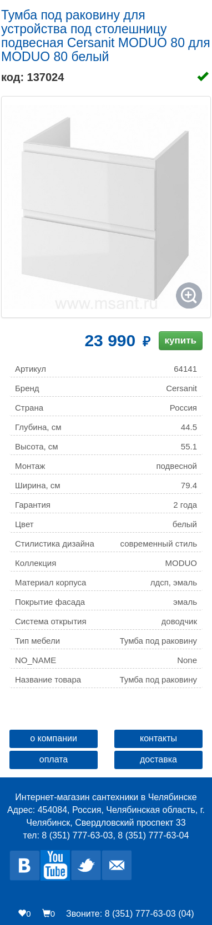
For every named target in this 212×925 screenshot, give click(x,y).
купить (180, 340)
